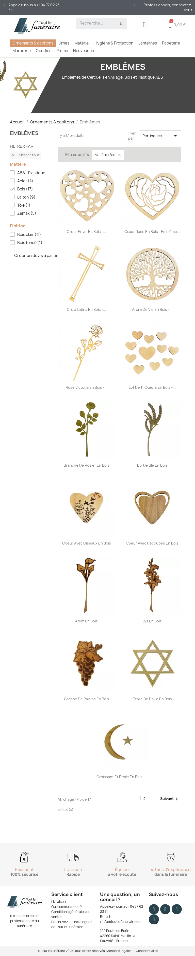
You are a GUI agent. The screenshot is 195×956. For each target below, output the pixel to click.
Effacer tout (25, 155)
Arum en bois (86, 621)
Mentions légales (119, 951)
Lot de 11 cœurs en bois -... (152, 387)
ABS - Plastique (33, 173)
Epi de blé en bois (152, 465)
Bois (25, 189)
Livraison (58, 901)
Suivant (170, 799)
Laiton (26, 197)
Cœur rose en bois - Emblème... (152, 231)
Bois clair (29, 234)
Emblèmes (24, 133)
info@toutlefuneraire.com (122, 921)
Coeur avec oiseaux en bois (86, 543)
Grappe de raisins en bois (86, 699)
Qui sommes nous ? (66, 906)
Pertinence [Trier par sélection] (160, 136)
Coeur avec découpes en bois (152, 543)
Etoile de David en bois (152, 699)
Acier (25, 181)
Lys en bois (152, 621)
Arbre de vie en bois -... (152, 309)
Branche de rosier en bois (86, 465)
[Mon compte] (144, 25)
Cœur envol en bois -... (86, 231)
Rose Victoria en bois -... (86, 387)
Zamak (26, 213)
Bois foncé (29, 242)
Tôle (23, 205)
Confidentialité (147, 951)
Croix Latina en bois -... (86, 309)
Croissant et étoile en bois (119, 776)
